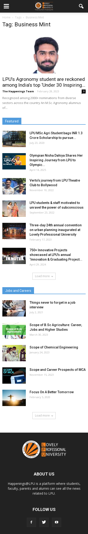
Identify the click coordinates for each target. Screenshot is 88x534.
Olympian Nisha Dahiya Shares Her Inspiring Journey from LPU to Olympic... (56, 160)
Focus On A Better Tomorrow (52, 392)
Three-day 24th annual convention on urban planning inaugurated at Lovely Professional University (56, 229)
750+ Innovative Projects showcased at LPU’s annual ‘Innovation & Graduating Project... (56, 254)
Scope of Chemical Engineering (54, 347)
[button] (81, 6)
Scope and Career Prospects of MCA (58, 370)
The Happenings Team (18, 91)
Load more (44, 276)
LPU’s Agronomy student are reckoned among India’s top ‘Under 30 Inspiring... (43, 82)
